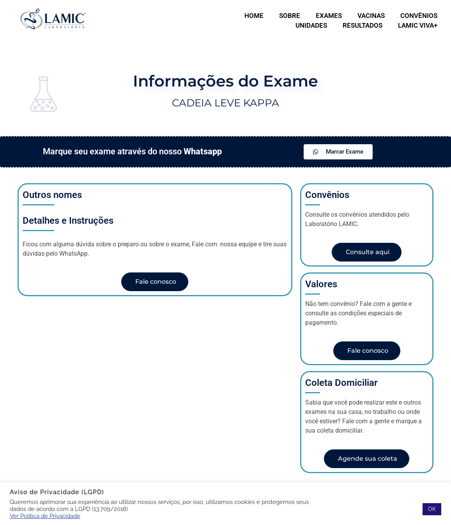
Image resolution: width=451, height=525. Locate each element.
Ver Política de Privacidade (45, 516)
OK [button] (432, 509)
